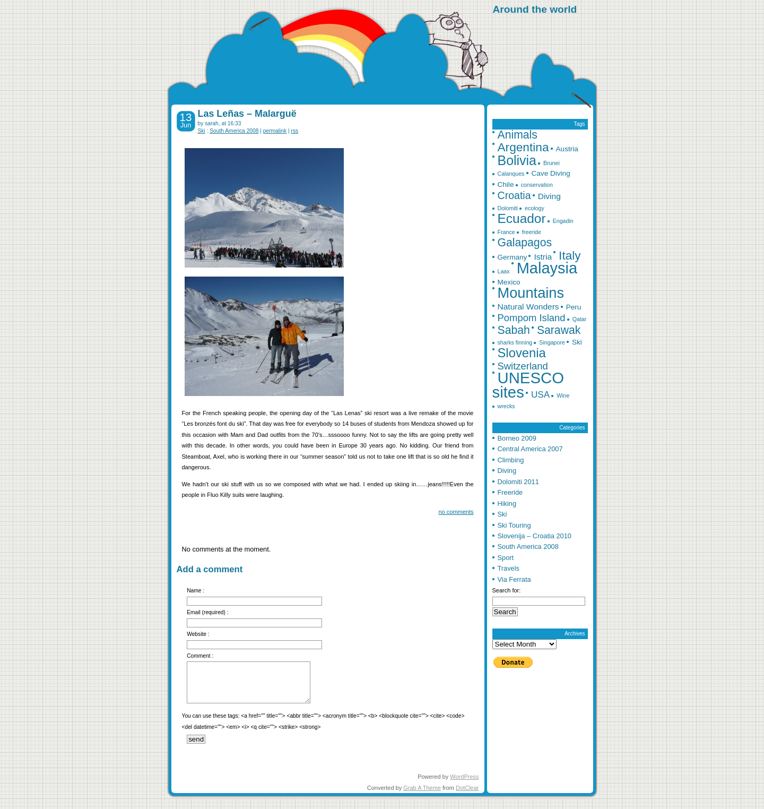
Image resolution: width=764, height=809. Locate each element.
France (506, 232)
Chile (506, 184)
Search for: (506, 590)
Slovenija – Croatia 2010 (534, 536)
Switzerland (523, 366)
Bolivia (517, 160)
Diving (549, 196)
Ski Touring (514, 525)
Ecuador (522, 218)
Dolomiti (508, 208)
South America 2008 (234, 131)
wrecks (506, 406)
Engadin (563, 221)
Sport (506, 558)
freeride (531, 232)
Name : (195, 590)
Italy (570, 255)
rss (295, 131)
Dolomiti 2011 (518, 482)
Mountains (531, 293)
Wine (563, 395)
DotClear (467, 788)
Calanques (511, 173)
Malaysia (547, 268)
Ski (201, 131)
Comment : (200, 656)
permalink (274, 131)
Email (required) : (208, 612)
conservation (537, 185)
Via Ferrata (514, 579)
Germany (512, 257)
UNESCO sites (528, 384)
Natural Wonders (528, 306)
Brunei (551, 163)
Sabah (514, 330)
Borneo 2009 (517, 438)
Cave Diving (551, 173)
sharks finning (515, 342)
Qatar (579, 319)
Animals (517, 134)
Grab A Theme (422, 788)
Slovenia (522, 353)
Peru (573, 307)
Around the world (535, 9)
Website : (198, 634)
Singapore (552, 342)
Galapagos (525, 242)
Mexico (509, 282)
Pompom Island (532, 317)
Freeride (510, 492)
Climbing (511, 460)
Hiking (507, 503)
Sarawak (559, 330)
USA (540, 394)
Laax (504, 271)
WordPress (464, 776)
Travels (508, 568)
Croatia (514, 195)
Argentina (523, 147)
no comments (455, 512)
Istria (543, 256)
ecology (534, 208)
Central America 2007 (530, 449)
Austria (567, 149)
